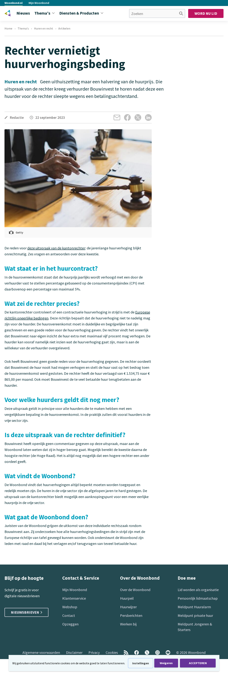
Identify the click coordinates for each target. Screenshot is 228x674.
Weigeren (166, 663)
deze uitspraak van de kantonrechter (56, 248)
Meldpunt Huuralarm (194, 607)
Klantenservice (74, 598)
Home (8, 28)
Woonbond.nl (13, 3)
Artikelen (64, 28)
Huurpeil (127, 598)
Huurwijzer (128, 607)
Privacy (94, 652)
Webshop (69, 607)
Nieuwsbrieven (26, 612)
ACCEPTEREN (198, 663)
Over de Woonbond (135, 589)
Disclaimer (74, 652)
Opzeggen (70, 624)
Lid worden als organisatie (198, 589)
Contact (68, 615)
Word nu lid (206, 13)
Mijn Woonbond (39, 3)
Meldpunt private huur (195, 615)
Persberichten (131, 615)
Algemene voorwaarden (41, 652)
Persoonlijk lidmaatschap (198, 598)
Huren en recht (43, 28)
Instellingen (140, 663)
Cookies (112, 652)
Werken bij (128, 624)
